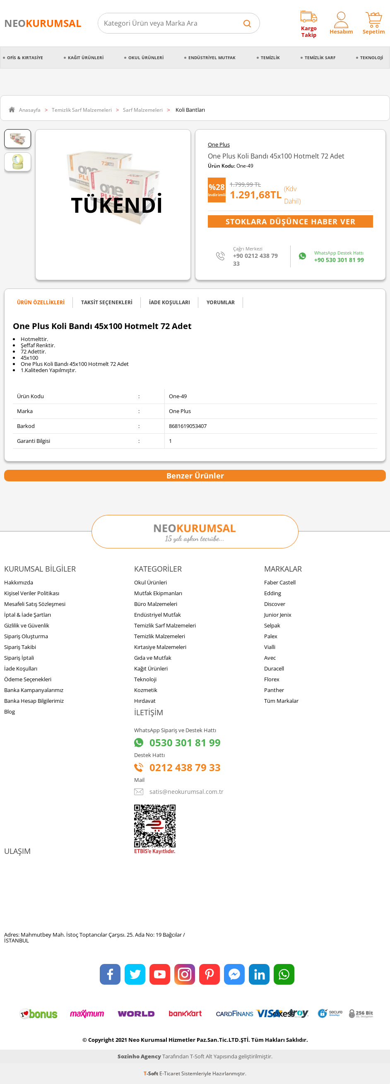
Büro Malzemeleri (155, 604)
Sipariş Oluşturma (26, 636)
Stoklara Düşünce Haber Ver (291, 221)
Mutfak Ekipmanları (158, 593)
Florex (271, 679)
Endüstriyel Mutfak (212, 57)
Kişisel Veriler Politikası (31, 593)
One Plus (219, 144)
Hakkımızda (18, 582)
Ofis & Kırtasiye (25, 57)
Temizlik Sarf (320, 57)
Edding (272, 593)
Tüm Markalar (281, 700)
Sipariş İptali (19, 657)
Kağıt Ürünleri (86, 57)
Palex (270, 636)
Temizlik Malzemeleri (159, 636)
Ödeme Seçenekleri (27, 679)
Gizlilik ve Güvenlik (26, 625)
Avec (270, 657)
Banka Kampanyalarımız (33, 690)
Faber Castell (280, 582)
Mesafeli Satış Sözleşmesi (34, 604)
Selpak (272, 625)
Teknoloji (371, 57)
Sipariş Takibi (20, 647)
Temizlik (270, 57)
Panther (274, 690)
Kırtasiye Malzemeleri (160, 647)
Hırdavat (145, 700)
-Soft (151, 1073)
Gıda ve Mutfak (152, 657)
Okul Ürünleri (146, 57)
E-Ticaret (169, 1073)
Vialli (269, 647)
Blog (9, 711)
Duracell (274, 668)
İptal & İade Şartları (27, 614)
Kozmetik (145, 690)
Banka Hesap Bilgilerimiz (34, 700)
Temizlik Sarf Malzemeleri (165, 625)
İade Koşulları (20, 668)
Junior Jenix (277, 614)
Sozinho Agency (139, 1056)
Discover (274, 604)
